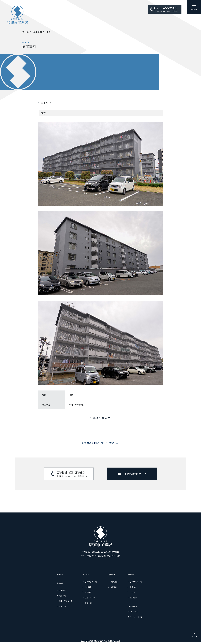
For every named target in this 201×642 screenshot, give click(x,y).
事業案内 (53, 582)
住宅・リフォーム (59, 597)
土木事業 (55, 588)
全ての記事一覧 (141, 580)
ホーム (25, 31)
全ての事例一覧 (88, 580)
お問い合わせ (133, 474)
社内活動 (138, 593)
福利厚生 (116, 585)
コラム (137, 589)
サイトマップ (138, 606)
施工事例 (37, 31)
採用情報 (114, 574)
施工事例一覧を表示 (101, 417)
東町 (48, 31)
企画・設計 (56, 601)
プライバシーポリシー (142, 610)
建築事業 (55, 592)
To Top (194, 636)
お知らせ (138, 585)
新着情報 (136, 574)
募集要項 (116, 580)
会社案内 (53, 574)
